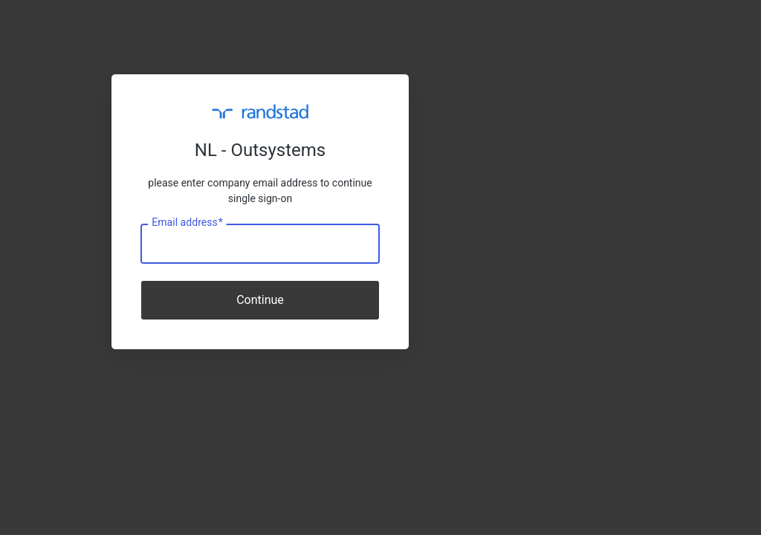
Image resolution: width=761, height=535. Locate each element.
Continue (260, 300)
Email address (187, 223)
